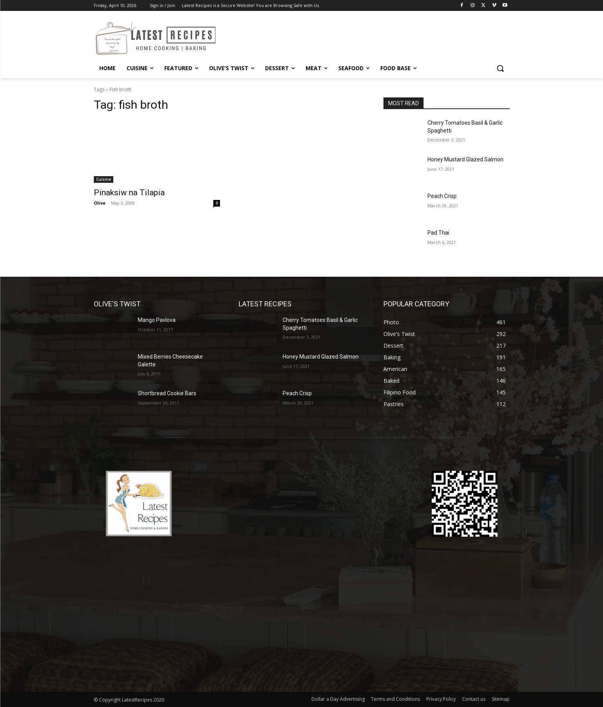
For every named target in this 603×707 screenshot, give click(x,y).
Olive (99, 203)
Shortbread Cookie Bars (167, 393)
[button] (500, 68)
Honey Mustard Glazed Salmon (465, 159)
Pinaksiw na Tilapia (129, 192)
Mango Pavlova (157, 320)
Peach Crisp (442, 196)
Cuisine (103, 179)
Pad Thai (438, 233)
